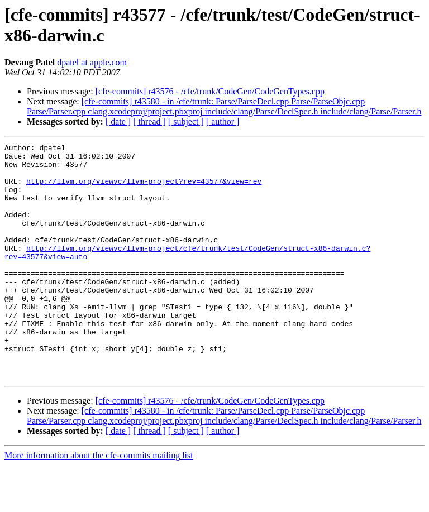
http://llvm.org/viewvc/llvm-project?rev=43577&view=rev (143, 189)
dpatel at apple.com (92, 62)
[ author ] (223, 121)
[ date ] (118, 121)
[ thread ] (149, 121)
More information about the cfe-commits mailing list (98, 502)
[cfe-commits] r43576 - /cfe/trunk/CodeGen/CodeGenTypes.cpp (210, 91)
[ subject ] (186, 121)
